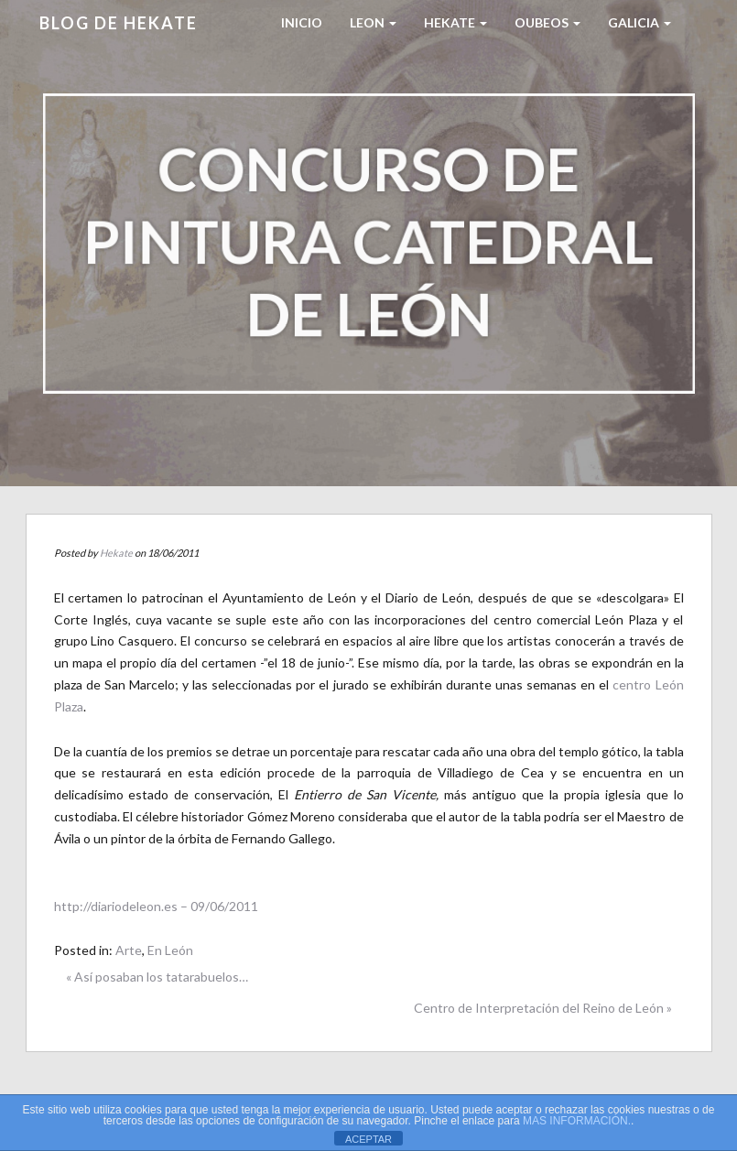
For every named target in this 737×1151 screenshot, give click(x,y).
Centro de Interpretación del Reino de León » (543, 1007)
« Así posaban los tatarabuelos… (157, 976)
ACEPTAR (368, 1139)
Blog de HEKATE (118, 23)
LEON (373, 22)
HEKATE (455, 22)
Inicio (301, 22)
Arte (128, 950)
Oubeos (547, 22)
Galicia (639, 22)
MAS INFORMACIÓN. (577, 1120)
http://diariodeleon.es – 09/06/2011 (156, 906)
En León (170, 950)
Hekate (116, 553)
